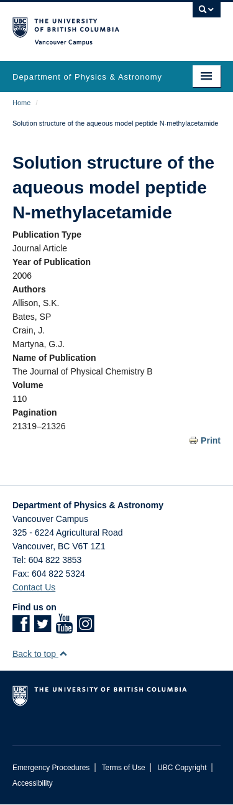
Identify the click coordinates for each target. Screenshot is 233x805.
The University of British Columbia (85, 25)
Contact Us (33, 587)
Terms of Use (123, 767)
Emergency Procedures (50, 767)
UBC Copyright (181, 767)
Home (21, 102)
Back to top (40, 654)
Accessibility (32, 783)
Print (211, 440)
